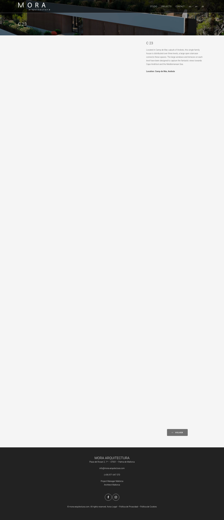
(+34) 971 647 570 (112, 475)
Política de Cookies (148, 507)
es (190, 6)
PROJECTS (166, 6)
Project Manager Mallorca (112, 481)
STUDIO (153, 6)
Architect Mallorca (112, 485)
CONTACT (180, 6)
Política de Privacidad (128, 507)
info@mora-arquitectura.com (112, 468)
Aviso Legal (112, 507)
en (196, 6)
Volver (177, 432)
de (203, 6)
